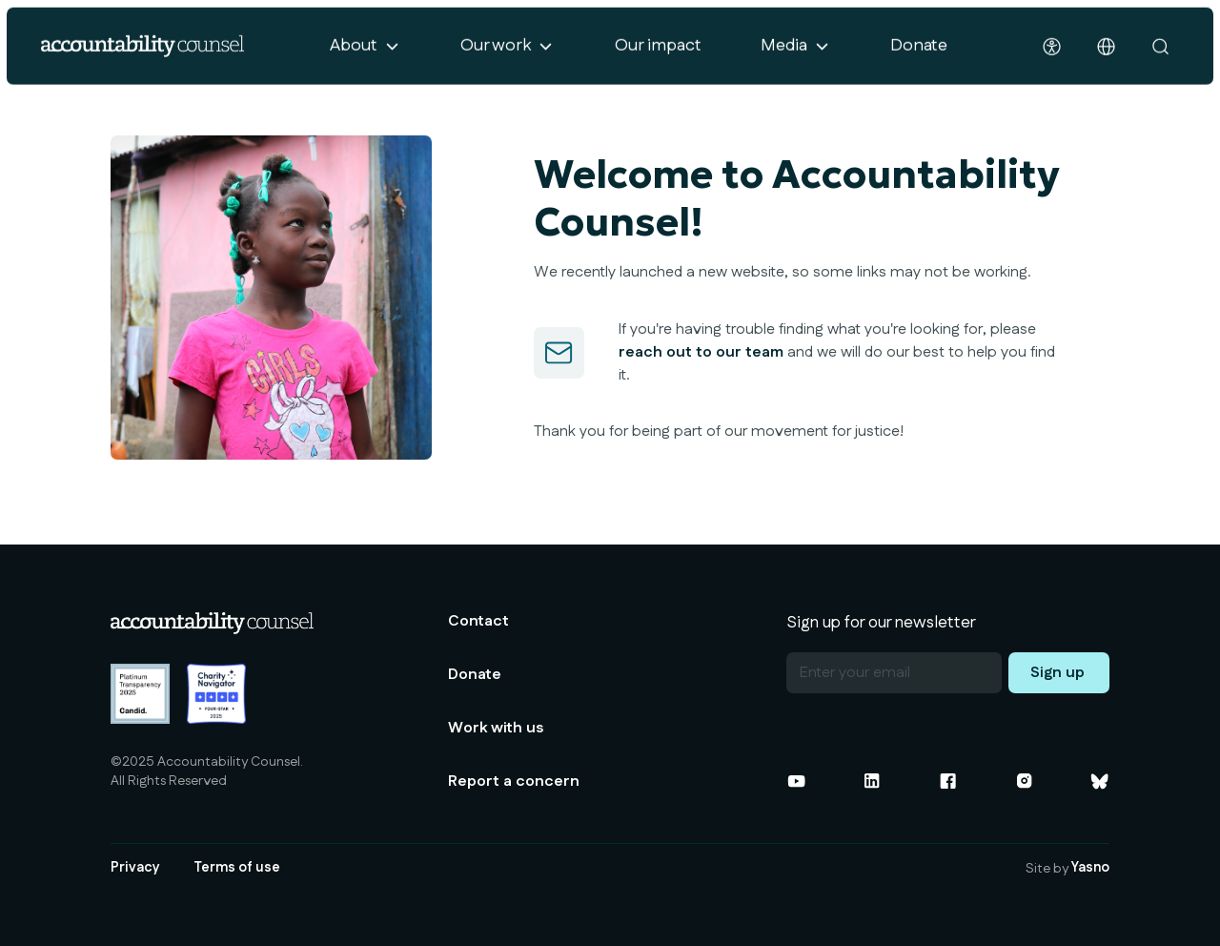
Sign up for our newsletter (881, 622)
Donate (918, 49)
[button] (365, 50)
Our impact (658, 49)
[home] (142, 50)
